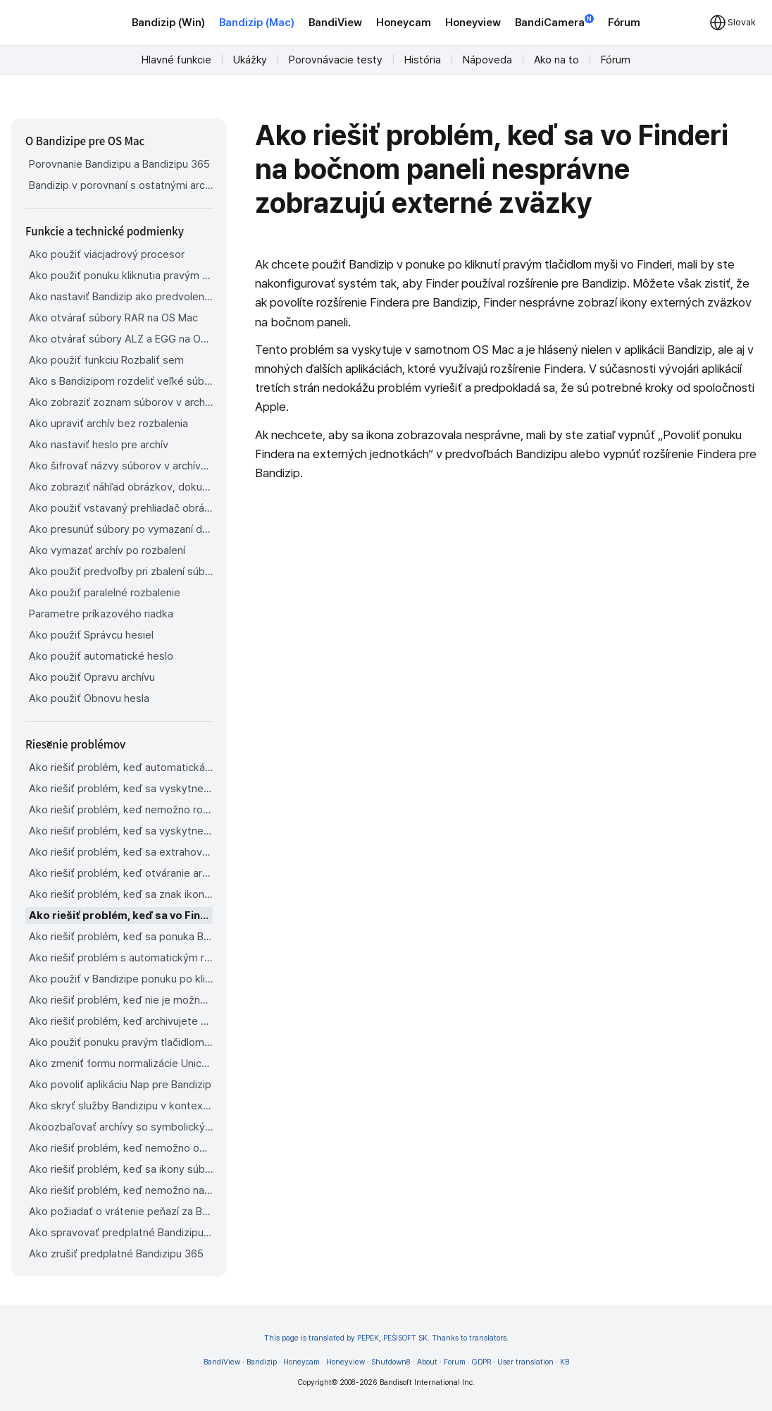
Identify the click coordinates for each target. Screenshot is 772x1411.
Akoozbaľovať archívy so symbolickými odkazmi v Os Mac (121, 1127)
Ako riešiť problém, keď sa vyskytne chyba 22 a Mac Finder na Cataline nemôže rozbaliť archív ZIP (121, 788)
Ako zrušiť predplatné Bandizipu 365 (116, 1253)
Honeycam (403, 22)
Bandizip (262, 1362)
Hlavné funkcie (176, 60)
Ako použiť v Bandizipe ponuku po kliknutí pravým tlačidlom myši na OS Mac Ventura (121, 979)
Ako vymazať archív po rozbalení (107, 550)
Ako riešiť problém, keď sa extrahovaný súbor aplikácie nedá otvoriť (121, 852)
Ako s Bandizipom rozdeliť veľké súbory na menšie (121, 381)
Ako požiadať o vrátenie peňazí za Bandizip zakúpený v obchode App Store (121, 1211)
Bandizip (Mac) (256, 22)
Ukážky (250, 60)
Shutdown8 (391, 1362)
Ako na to (556, 60)
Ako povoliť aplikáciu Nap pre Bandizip (120, 1084)
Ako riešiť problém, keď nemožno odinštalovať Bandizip (121, 1148)
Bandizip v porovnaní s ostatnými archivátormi (121, 185)
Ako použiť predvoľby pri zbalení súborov (121, 571)
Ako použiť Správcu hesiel (91, 635)
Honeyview (473, 22)
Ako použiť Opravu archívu (92, 677)
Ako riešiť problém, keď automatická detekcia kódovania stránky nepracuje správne (121, 767)
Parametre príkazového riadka (101, 614)
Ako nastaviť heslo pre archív (98, 444)
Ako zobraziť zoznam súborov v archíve (121, 402)
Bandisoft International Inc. (427, 1382)
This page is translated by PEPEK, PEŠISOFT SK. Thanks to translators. (386, 1338)
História (422, 60)
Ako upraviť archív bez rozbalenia (108, 423)
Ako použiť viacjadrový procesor (107, 254)
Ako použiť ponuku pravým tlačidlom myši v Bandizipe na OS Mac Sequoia (121, 1042)
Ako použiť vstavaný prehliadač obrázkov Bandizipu (121, 508)
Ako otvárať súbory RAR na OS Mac (113, 318)
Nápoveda (487, 60)
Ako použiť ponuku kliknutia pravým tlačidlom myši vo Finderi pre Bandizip (121, 275)
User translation (525, 1362)
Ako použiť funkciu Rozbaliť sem (106, 360)
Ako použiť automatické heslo (101, 656)
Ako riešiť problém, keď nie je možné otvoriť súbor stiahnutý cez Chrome (121, 1000)
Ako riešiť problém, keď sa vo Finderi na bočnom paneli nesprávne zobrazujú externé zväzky (121, 915)
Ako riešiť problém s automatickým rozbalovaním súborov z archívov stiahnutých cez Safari (121, 957)
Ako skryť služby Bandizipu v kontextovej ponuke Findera (121, 1105)
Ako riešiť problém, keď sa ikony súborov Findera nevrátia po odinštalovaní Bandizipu (121, 1169)
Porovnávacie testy (335, 60)
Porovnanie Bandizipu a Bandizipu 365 (119, 164)
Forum (455, 1362)
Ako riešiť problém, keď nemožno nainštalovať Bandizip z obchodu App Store (121, 1190)
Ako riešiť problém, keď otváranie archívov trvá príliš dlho (121, 873)
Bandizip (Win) (168, 22)
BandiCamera (554, 21)
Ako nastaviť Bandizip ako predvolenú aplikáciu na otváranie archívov (121, 296)
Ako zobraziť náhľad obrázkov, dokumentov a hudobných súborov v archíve (121, 487)
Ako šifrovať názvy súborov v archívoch (121, 466)
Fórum (624, 22)
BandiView (335, 22)
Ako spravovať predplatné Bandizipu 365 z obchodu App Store (121, 1232)
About (427, 1362)
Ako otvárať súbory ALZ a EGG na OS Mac (121, 339)
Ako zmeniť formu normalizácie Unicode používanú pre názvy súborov (121, 1063)
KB (564, 1362)
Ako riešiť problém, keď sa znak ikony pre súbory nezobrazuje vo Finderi (121, 894)
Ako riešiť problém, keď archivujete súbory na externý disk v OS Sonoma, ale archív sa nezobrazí (121, 1021)
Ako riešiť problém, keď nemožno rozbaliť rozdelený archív (121, 809)
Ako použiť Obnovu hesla (89, 698)
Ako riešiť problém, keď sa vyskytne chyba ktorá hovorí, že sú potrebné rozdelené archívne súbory (121, 831)
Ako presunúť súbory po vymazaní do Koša (121, 529)
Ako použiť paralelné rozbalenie (104, 592)
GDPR (481, 1362)
